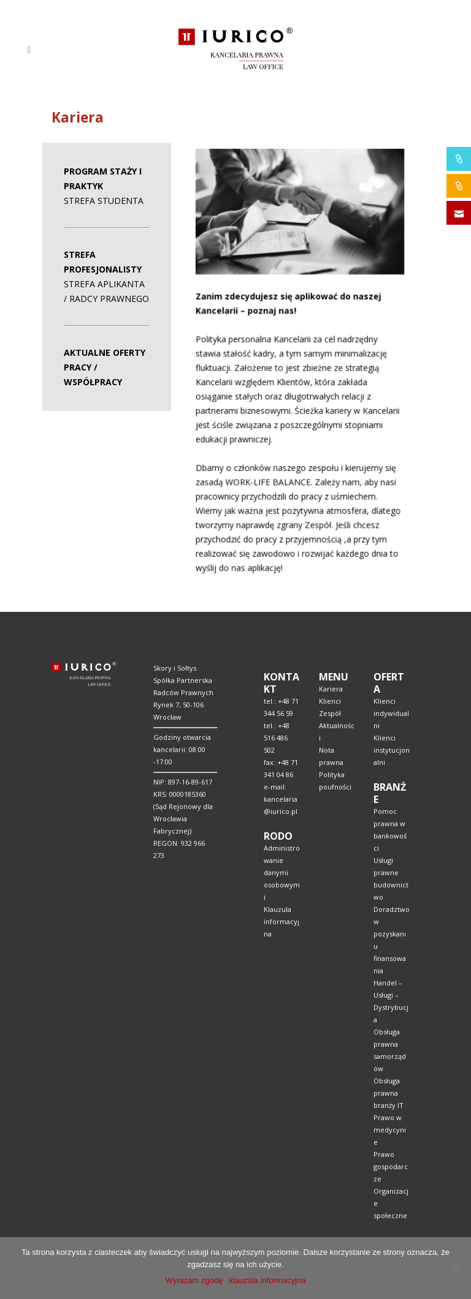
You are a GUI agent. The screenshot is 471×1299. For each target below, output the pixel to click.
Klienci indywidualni (391, 713)
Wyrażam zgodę (194, 1280)
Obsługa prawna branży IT (388, 1093)
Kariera (331, 688)
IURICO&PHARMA (459, 159)
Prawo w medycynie (389, 1130)
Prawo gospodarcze (390, 1166)
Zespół (330, 713)
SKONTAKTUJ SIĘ (459, 212)
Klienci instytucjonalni (391, 750)
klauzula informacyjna (267, 1280)
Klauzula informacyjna (281, 921)
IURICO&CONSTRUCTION (459, 185)
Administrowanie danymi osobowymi (282, 872)
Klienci (330, 701)
